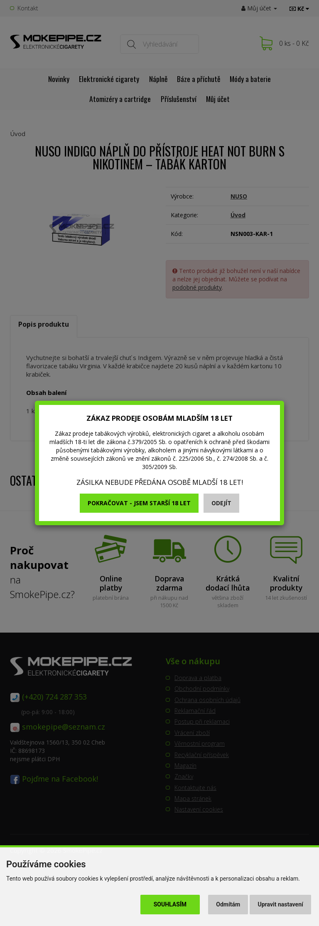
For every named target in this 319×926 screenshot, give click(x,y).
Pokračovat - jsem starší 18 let (139, 503)
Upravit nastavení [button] (280, 904)
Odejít (221, 503)
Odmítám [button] (228, 904)
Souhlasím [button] (170, 904)
